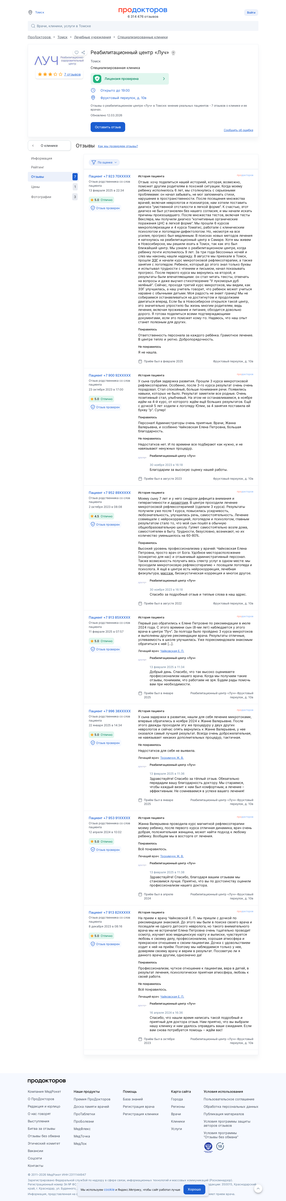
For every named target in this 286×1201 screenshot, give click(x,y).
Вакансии (35, 1151)
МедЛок (80, 1144)
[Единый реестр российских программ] (208, 1148)
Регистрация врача (138, 1106)
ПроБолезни (84, 1121)
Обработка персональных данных (231, 1106)
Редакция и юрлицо (44, 1106)
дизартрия (179, 502)
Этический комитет (44, 1143)
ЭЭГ (155, 260)
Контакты (35, 1166)
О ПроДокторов (41, 1099)
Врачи (176, 1114)
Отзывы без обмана (44, 1136)
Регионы (178, 1106)
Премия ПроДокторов (92, 1099)
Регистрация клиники (141, 1114)
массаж (167, 573)
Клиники (178, 1121)
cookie (109, 1189)
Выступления (38, 1121)
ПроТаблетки (84, 1114)
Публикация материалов (224, 1114)
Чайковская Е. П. (172, 651)
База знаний (133, 1099)
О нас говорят (39, 1114)
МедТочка (82, 1136)
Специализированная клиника (115, 68)
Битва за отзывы (41, 1128)
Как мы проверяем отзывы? (118, 146)
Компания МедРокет (44, 1091)
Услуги (176, 1129)
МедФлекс (82, 1129)
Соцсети (35, 1158)
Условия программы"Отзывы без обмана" (221, 1135)
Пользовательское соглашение (229, 1099)
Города (177, 1099)
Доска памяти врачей (91, 1106)
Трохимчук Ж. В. (172, 757)
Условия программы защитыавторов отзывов (227, 1123)
